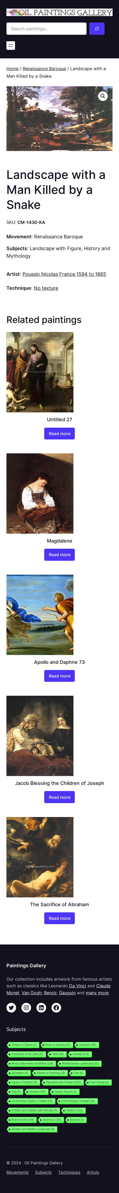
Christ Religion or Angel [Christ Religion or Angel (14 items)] (78, 1101)
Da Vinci (77, 985)
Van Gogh (32, 992)
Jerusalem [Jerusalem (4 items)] (20, 1072)
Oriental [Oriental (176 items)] (81, 1054)
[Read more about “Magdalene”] (59, 555)
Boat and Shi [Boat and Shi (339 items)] (23, 1119)
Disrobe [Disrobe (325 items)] (37, 1091)
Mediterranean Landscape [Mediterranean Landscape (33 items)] (80, 1063)
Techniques (69, 1172)
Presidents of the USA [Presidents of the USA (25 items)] (27, 1054)
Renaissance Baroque (44, 68)
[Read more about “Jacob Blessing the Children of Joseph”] (59, 797)
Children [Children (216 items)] (74, 1110)
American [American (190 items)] (52, 1119)
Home (12, 68)
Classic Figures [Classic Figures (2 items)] (65, 1091)
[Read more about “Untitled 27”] (59, 434)
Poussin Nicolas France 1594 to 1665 (64, 274)
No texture (46, 288)
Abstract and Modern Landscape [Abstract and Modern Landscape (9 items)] (33, 1129)
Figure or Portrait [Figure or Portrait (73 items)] (24, 1082)
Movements (17, 1172)
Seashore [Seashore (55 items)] (87, 1044)
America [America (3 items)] (77, 1119)
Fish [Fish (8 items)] (78, 1072)
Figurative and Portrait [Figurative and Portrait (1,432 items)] (63, 1082)
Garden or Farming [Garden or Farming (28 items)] (51, 1072)
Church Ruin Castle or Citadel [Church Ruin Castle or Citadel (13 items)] (32, 1101)
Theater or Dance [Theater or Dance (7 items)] (24, 1044)
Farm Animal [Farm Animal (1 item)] (99, 1082)
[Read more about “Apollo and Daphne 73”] (59, 676)
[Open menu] (10, 45)
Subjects (43, 1172)
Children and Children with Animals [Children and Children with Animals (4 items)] (34, 1110)
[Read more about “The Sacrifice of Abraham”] (59, 918)
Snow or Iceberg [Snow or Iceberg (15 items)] (57, 1044)
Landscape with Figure (55, 248)
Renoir (50, 992)
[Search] (97, 28)
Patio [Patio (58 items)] (58, 1054)
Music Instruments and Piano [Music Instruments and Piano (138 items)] (32, 1063)
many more (97, 992)
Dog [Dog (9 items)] (16, 1091)
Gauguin (67, 992)
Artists (93, 1172)
